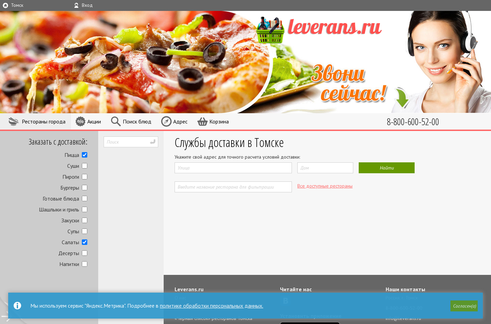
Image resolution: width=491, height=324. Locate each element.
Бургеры (69, 187)
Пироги (70, 176)
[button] (464, 305)
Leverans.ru (189, 289)
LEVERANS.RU (332, 29)
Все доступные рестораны (325, 186)
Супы (73, 231)
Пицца (71, 154)
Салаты (70, 242)
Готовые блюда (61, 198)
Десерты (68, 253)
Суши (73, 165)
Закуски (70, 220)
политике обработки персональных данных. (211, 305)
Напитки (69, 264)
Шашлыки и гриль (59, 209)
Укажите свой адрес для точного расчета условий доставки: (237, 157)
